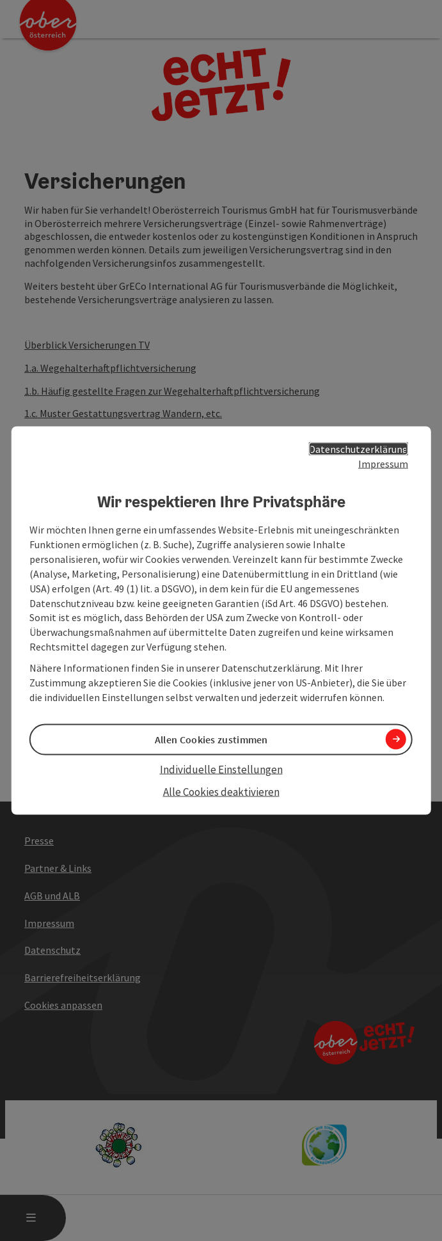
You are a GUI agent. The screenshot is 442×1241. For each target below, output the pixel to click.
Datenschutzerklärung (358, 449)
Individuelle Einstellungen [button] (221, 770)
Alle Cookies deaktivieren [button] (221, 791)
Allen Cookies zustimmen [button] (211, 739)
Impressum (383, 463)
